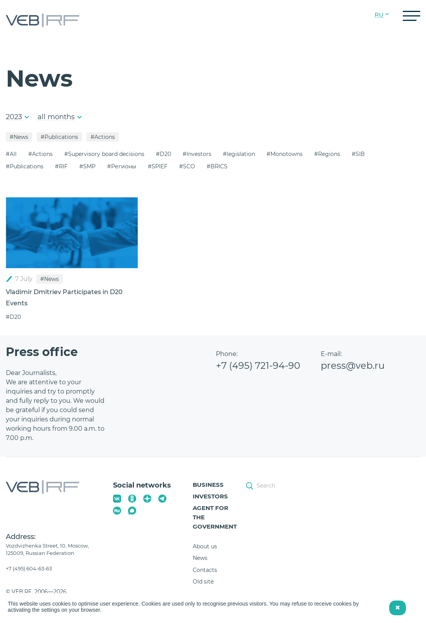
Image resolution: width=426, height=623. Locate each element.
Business (208, 484)
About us (205, 546)
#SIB (358, 154)
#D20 (163, 154)
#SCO (187, 166)
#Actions (103, 137)
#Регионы (121, 166)
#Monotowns (285, 154)
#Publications (59, 137)
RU (379, 15)
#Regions (327, 154)
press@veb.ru (353, 365)
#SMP (87, 166)
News (200, 558)
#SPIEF (158, 166)
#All (11, 154)
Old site (203, 581)
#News (19, 137)
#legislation (239, 154)
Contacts (205, 570)
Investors (210, 496)
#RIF (61, 166)
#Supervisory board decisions (104, 154)
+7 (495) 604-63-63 (29, 568)
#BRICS (217, 166)
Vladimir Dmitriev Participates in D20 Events (64, 297)
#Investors (197, 154)
